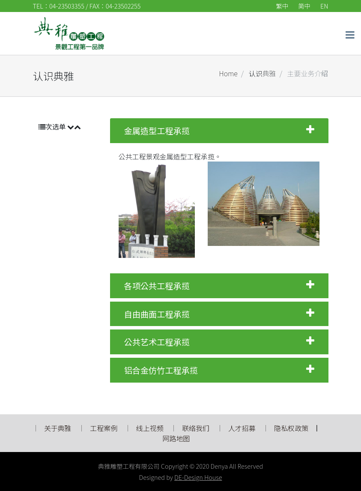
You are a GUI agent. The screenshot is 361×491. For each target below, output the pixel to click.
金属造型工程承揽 (219, 131)
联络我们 (195, 428)
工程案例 (103, 428)
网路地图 (176, 438)
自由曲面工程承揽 (219, 314)
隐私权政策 (291, 428)
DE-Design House (198, 477)
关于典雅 (58, 428)
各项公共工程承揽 (219, 286)
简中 (304, 5)
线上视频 (150, 428)
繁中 (282, 5)
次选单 (60, 126)
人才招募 (242, 428)
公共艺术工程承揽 (219, 342)
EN (324, 5)
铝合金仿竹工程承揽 (219, 370)
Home (228, 73)
